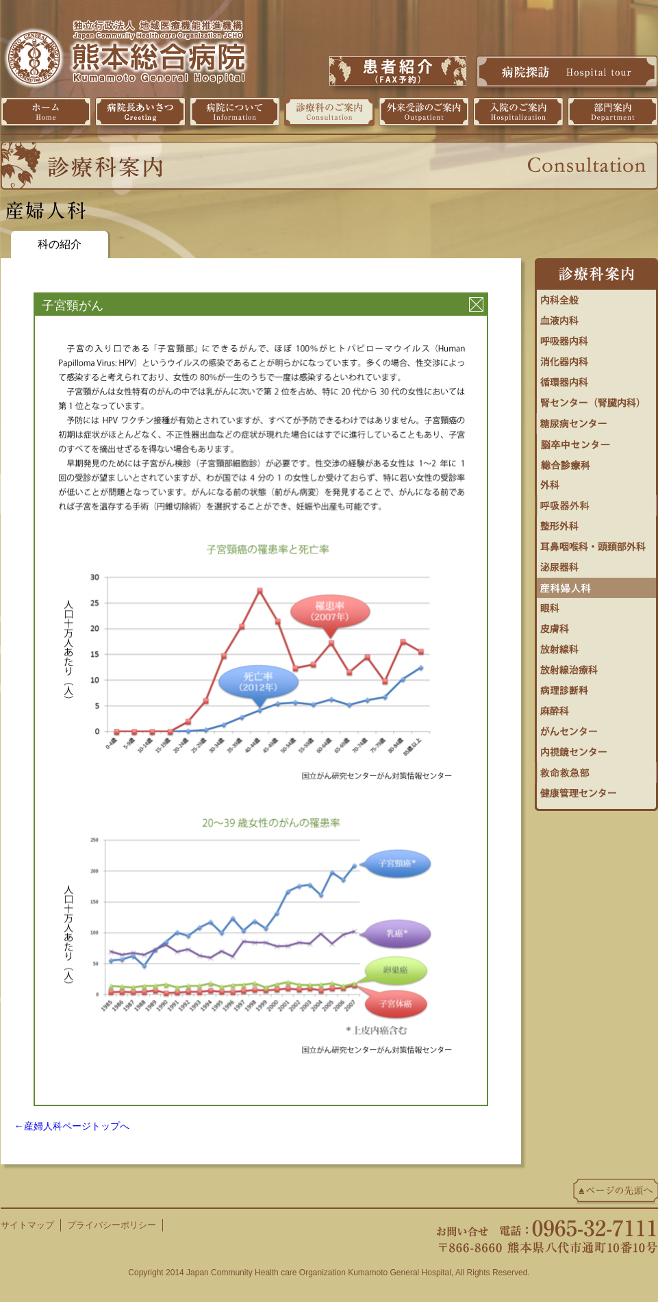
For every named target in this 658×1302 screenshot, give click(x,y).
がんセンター (596, 728)
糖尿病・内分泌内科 (596, 420)
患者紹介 (397, 71)
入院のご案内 (518, 111)
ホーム (46, 111)
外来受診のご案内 (424, 111)
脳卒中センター (596, 440)
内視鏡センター (596, 748)
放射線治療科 (596, 666)
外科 (596, 481)
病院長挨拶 (140, 111)
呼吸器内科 (596, 338)
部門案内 (613, 111)
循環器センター (596, 379)
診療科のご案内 (329, 111)
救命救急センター (596, 769)
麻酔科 (596, 707)
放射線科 (596, 646)
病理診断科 (596, 687)
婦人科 (596, 584)
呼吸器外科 (596, 502)
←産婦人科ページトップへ (71, 1126)
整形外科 (596, 522)
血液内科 (596, 317)
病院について (235, 111)
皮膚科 (596, 625)
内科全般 (596, 296)
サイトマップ (27, 1225)
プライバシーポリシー (111, 1225)
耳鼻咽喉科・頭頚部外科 (596, 543)
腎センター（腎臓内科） (596, 399)
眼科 (596, 605)
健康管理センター (596, 790)
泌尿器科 (596, 564)
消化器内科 (596, 358)
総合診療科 (596, 461)
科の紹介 (59, 244)
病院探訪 (567, 71)
